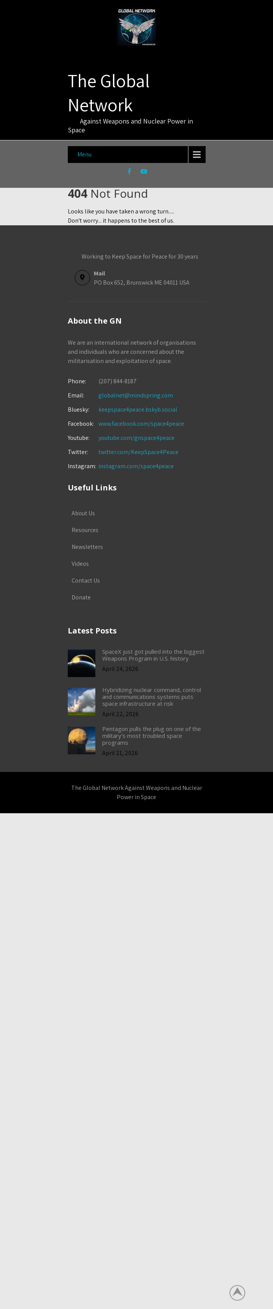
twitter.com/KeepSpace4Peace (138, 452)
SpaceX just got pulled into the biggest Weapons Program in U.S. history (153, 655)
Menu (84, 154)
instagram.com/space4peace (136, 466)
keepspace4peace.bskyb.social (137, 409)
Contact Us (86, 580)
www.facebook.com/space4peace (141, 424)
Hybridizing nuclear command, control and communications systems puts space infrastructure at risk (151, 696)
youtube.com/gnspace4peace (136, 438)
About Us (83, 513)
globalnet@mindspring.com (120, 395)
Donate (81, 597)
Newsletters (87, 547)
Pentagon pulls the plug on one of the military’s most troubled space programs (151, 735)
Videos (80, 564)
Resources (85, 530)
